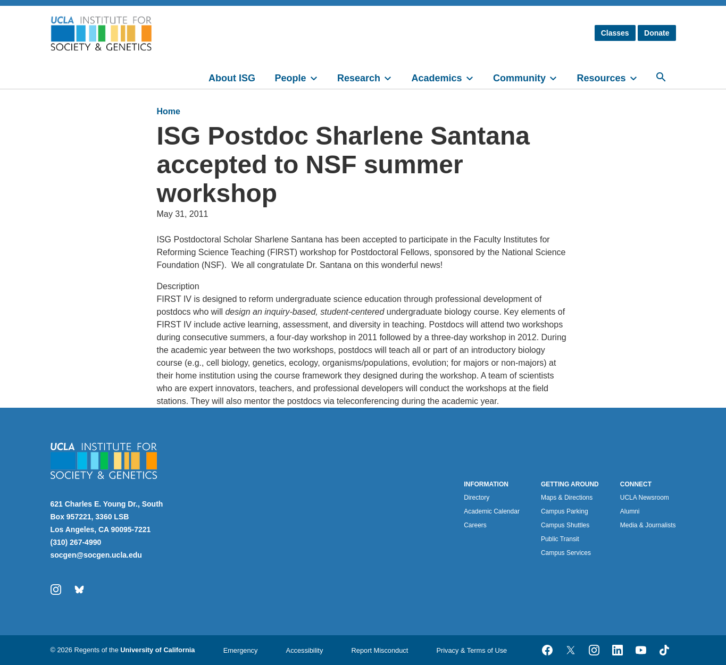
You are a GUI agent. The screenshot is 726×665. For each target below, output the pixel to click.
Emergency (240, 650)
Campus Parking (564, 511)
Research (358, 78)
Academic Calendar (492, 511)
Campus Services (566, 553)
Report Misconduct (380, 650)
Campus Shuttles (565, 525)
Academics (436, 78)
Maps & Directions (567, 497)
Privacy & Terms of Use (471, 650)
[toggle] (319, 77)
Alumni (630, 511)
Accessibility (304, 650)
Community (519, 78)
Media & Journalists (648, 525)
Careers (475, 525)
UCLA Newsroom (644, 497)
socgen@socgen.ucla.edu (96, 555)
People (290, 78)
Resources (601, 78)
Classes (615, 33)
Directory (476, 497)
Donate (656, 33)
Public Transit (560, 539)
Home (168, 111)
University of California (157, 650)
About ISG (231, 78)
